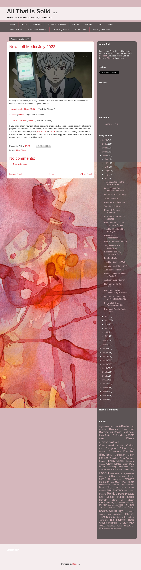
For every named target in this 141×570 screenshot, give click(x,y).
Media (102, 482)
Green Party (128, 464)
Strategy (110, 517)
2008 (104, 391)
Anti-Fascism (123, 426)
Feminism (114, 458)
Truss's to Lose (111, 198)
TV (119, 522)
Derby (131, 448)
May (107, 320)
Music (131, 482)
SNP (124, 507)
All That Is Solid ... (32, 11)
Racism (103, 499)
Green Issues (113, 463)
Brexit (125, 432)
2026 (104, 140)
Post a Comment (20, 164)
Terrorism (103, 520)
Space (102, 514)
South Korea (129, 511)
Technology (129, 517)
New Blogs (21, 150)
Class (130, 438)
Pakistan (102, 490)
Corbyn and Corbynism (116, 447)
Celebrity (119, 435)
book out (103, 56)
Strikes (120, 517)
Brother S (109, 435)
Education (128, 451)
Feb (107, 332)
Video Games (16, 29)
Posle (14, 115)
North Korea (127, 487)
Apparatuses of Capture (114, 202)
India (108, 470)
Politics (112, 493)
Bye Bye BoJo (110, 258)
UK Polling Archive (61, 29)
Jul (106, 178)
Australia (102, 429)
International (80, 29)
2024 (104, 148)
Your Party (108, 529)
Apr (106, 324)
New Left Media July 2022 (32, 46)
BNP (111, 432)
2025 (104, 144)
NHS (117, 487)
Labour (104, 473)
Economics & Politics (57, 24)
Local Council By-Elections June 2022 (114, 304)
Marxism (129, 479)
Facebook (41, 131)
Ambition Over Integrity (114, 280)
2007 (104, 395)
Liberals (122, 476)
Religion (130, 500)
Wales (119, 526)
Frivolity (111, 461)
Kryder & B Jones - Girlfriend (112, 211)
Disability (103, 451)
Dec (107, 159)
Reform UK (117, 500)
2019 (104, 348)
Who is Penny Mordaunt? (115, 241)
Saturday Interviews (101, 29)
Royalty (114, 502)
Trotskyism (112, 523)
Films (122, 458)
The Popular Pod (19, 120)
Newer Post (15, 174)
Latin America (116, 473)
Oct (106, 167)
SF (119, 507)
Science (121, 505)
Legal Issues (128, 473)
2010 (104, 383)
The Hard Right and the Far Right (114, 230)
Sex (100, 24)
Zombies (117, 529)
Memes (110, 482)
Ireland (127, 469)
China (102, 439)
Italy (132, 470)
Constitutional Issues (111, 445)
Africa (112, 426)
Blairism (113, 429)
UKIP (125, 522)
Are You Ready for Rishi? (115, 266)
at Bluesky (109, 58)
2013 (104, 372)
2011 (104, 380)
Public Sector (125, 497)
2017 (104, 356)
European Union (124, 455)
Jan (107, 336)
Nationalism (104, 485)
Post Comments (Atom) (56, 184)
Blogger (75, 564)
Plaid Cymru (129, 490)
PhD (109, 490)
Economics (115, 451)
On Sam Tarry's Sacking (115, 194)
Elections (105, 454)
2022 (104, 155)
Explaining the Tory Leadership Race (113, 253)
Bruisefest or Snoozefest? (111, 236)
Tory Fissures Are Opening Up (112, 246)
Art (132, 426)
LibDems (112, 476)
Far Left (75, 24)
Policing (102, 494)
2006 (104, 399)
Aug (107, 174)
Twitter (34, 109)
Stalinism (117, 514)
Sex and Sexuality (108, 507)
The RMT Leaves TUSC (114, 262)
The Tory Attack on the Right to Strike (114, 183)
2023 (104, 152)
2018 (104, 352)
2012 (104, 376)
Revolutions (104, 502)
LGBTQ (102, 476)
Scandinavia (113, 505)
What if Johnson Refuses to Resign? (115, 274)
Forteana (130, 458)
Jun (107, 316)
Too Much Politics (112, 206)
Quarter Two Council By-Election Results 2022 (115, 297)
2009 (104, 387)
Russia (122, 502)
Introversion (117, 469)
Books (110, 24)
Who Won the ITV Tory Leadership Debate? (114, 224)
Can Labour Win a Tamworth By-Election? (115, 291)
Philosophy (117, 490)
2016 (104, 360)
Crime (123, 448)
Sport (109, 514)
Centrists (129, 435)
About (24, 24)
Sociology (37, 24)
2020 (104, 345)
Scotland (130, 505)
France (102, 461)
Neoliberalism (128, 485)
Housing (112, 467)
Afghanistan (104, 427)
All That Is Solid (112, 124)
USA (131, 522)
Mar (107, 328)
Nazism (116, 485)
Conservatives (109, 442)
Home (12, 24)
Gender (88, 24)
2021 (104, 341)
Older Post (86, 174)
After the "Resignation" (114, 270)
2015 (104, 364)
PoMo (121, 493)
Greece (102, 464)
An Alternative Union (20, 109)
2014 (104, 368)
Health (102, 466)
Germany (130, 461)
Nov (107, 163)
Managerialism (114, 479)
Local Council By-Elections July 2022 (114, 189)
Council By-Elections (37, 29)
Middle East (120, 482)
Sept (107, 171)
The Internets (117, 519)
